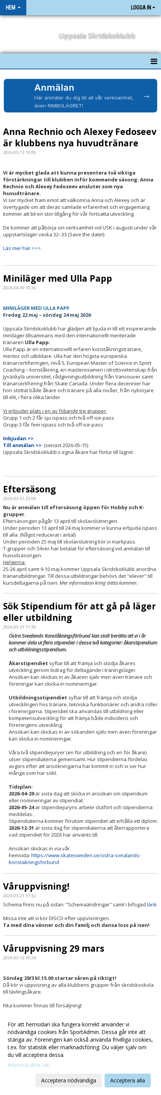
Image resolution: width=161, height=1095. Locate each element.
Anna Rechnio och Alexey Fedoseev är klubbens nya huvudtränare (79, 137)
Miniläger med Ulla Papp (57, 278)
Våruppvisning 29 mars (53, 948)
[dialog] (80, 1052)
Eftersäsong (29, 489)
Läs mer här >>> (22, 248)
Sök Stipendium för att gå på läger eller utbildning (79, 612)
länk (152, 904)
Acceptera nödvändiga (68, 1080)
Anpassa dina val (28, 1064)
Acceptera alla (127, 1080)
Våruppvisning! (36, 886)
